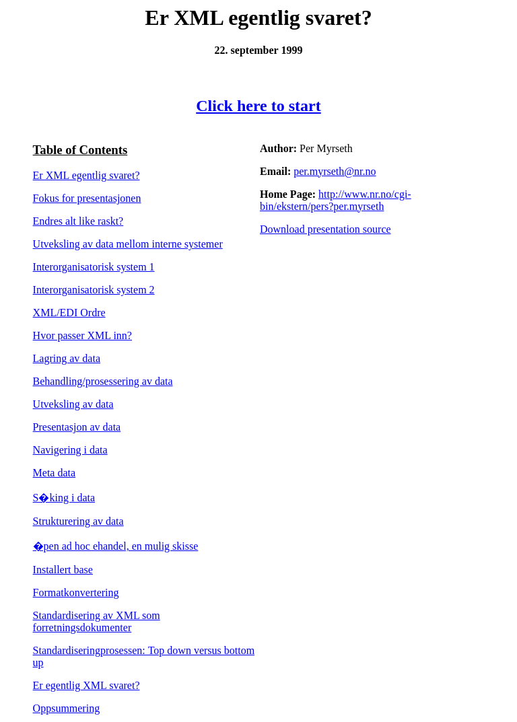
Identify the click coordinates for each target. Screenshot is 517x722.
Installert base (63, 569)
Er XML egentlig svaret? (86, 175)
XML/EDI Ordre (69, 312)
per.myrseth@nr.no (335, 171)
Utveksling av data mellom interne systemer (128, 244)
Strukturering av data (78, 521)
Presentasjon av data (77, 427)
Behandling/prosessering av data (103, 381)
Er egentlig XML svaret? (86, 685)
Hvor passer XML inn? (82, 335)
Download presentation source (325, 229)
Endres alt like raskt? (78, 221)
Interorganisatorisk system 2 (94, 289)
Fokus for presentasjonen (87, 198)
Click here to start (258, 105)
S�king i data (64, 497)
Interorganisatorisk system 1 (94, 267)
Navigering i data (70, 450)
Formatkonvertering (76, 592)
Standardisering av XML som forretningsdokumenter (96, 621)
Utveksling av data (73, 404)
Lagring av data (66, 358)
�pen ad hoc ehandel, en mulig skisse (116, 546)
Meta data (54, 472)
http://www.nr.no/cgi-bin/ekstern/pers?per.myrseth (335, 200)
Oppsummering (66, 708)
